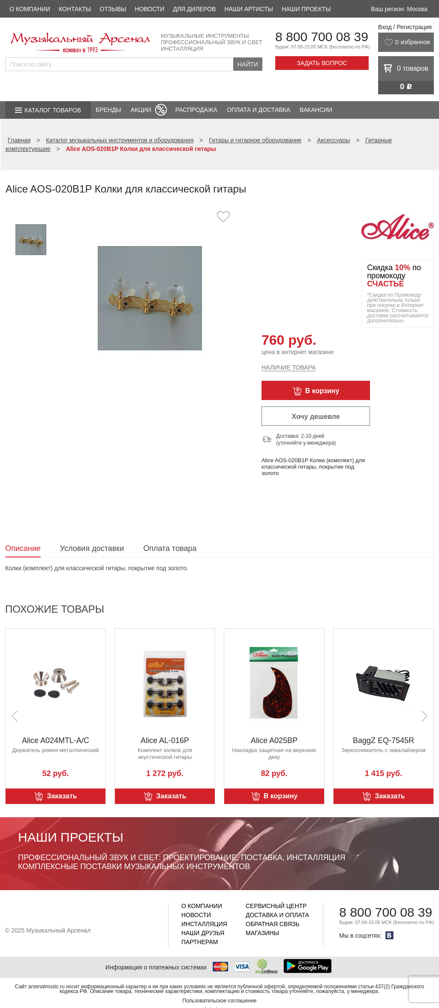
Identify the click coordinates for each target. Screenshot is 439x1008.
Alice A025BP (274, 740)
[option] (150, 298)
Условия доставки (92, 548)
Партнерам (199, 942)
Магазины (262, 933)
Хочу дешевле (316, 416)
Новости (149, 9)
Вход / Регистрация (405, 27)
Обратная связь (272, 924)
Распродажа (196, 109)
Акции (141, 109)
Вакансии (316, 109)
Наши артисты (248, 9)
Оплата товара (169, 548)
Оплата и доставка (258, 109)
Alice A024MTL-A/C (55, 740)
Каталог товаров (52, 110)
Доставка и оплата (277, 915)
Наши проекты (306, 9)
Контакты (75, 9)
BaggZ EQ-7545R (383, 740)
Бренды (108, 109)
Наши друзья (202, 933)
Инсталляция (204, 924)
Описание (23, 548)
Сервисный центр (276, 906)
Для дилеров (194, 9)
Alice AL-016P (165, 740)
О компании (29, 9)
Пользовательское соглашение (220, 1001)
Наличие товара (289, 367)
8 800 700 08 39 (321, 37)
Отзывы (113, 9)
